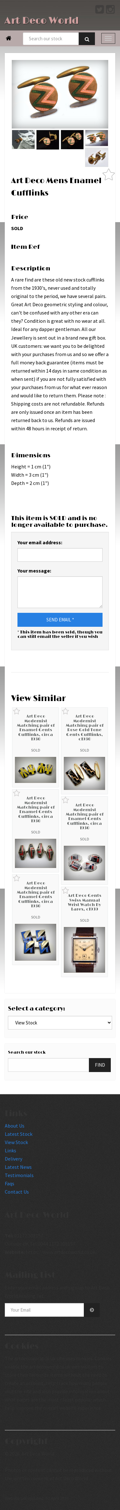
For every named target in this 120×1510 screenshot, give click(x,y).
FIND (100, 1065)
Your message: (34, 570)
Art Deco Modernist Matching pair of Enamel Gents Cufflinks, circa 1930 (36, 727)
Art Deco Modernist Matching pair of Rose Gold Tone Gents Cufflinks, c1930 (84, 727)
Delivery (13, 1159)
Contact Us (17, 1192)
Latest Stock (18, 1134)
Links (10, 1150)
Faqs (9, 1183)
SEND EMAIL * (60, 620)
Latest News (18, 1167)
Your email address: (39, 542)
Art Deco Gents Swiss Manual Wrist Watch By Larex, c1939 (84, 902)
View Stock (16, 1142)
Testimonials (19, 1175)
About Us (14, 1126)
